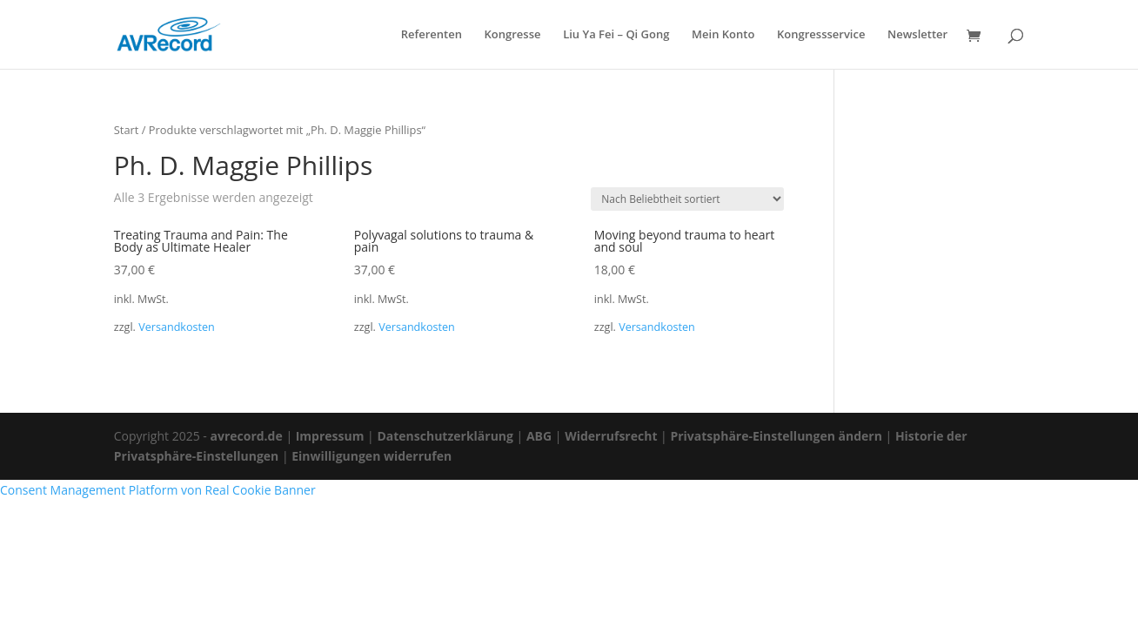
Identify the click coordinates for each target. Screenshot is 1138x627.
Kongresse (513, 35)
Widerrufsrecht (611, 436)
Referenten (431, 35)
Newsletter (917, 35)
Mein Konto (723, 35)
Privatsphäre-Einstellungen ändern (775, 436)
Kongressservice (821, 35)
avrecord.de (246, 436)
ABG (539, 436)
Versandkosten (176, 327)
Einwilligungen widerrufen (371, 456)
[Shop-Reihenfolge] (687, 199)
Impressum (330, 436)
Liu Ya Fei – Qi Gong (616, 35)
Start (126, 130)
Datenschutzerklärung (445, 436)
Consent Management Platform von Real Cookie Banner (158, 490)
